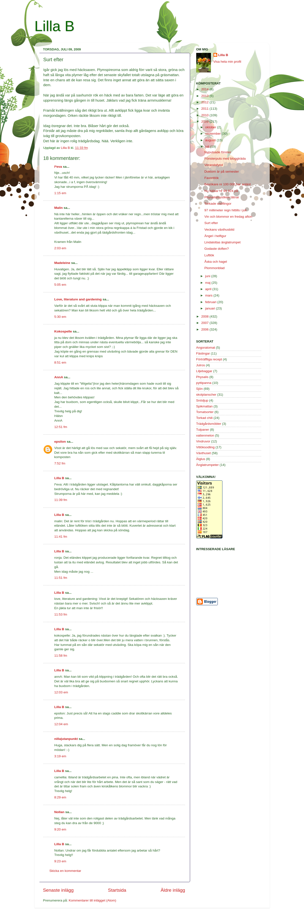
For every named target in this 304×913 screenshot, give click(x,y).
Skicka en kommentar (65, 871)
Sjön (199, 389)
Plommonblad (214, 268)
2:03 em (60, 248)
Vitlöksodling (205, 447)
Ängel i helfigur (215, 236)
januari (210, 308)
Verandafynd (213, 165)
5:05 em (60, 284)
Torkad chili (204, 418)
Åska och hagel (215, 261)
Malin (58, 208)
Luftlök (209, 255)
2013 (205, 96)
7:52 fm (59, 463)
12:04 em (61, 724)
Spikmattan (204, 406)
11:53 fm (60, 614)
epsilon (60, 441)
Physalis (202, 377)
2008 (205, 316)
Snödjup (202, 400)
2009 (205, 121)
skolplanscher (206, 394)
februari (211, 302)
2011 (205, 108)
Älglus (200, 459)
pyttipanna (203, 383)
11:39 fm (60, 500)
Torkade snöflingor (217, 203)
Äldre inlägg (173, 890)
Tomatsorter (205, 412)
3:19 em (60, 756)
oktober (211, 127)
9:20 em (60, 829)
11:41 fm (60, 536)
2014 (205, 89)
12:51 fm (60, 427)
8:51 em (60, 362)
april (208, 289)
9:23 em (60, 861)
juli (207, 146)
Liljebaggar (204, 371)
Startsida (117, 890)
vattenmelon (205, 435)
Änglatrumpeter (207, 465)
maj (208, 283)
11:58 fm (60, 655)
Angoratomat (205, 347)
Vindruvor (203, 441)
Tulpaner (202, 429)
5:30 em (60, 317)
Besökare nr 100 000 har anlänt (227, 184)
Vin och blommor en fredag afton (228, 216)
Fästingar (203, 353)
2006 (205, 329)
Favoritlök (211, 178)
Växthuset (203, 453)
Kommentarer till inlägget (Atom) (92, 900)
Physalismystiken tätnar (221, 197)
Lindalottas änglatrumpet (222, 242)
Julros (200, 365)
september (213, 133)
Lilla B (54, 26)
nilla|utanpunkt (66, 739)
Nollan (59, 812)
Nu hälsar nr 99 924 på (221, 191)
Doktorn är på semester (221, 171)
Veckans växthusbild (219, 229)
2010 (205, 115)
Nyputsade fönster (217, 152)
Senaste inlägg (58, 890)
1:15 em (60, 193)
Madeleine (62, 263)
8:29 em (60, 797)
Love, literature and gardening (78, 299)
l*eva (58, 166)
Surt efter (211, 223)
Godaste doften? (216, 248)
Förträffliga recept (209, 359)
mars (209, 295)
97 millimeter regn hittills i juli (225, 210)
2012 (205, 102)
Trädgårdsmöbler (208, 424)
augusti (211, 140)
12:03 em (61, 692)
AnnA (58, 377)
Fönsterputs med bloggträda (225, 158)
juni (208, 276)
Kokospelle (63, 331)
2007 (205, 323)
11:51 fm (60, 578)
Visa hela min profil (227, 61)
